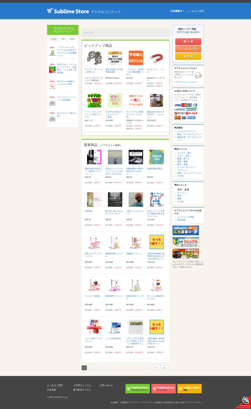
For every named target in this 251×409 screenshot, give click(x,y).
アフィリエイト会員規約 (152, 402)
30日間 (53, 39)
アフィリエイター (188, 49)
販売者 (189, 56)
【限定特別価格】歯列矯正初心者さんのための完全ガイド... (155, 256)
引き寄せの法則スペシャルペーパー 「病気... (114, 114)
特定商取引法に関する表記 (174, 402)
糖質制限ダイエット (114, 296)
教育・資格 (182, 164)
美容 (179, 196)
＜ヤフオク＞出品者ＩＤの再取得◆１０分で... (135, 72)
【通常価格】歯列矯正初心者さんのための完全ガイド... (155, 341)
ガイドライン (135, 402)
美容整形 (89, 211)
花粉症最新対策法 (154, 168)
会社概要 (114, 402)
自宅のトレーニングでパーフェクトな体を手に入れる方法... (114, 171)
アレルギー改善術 (92, 296)
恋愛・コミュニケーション (189, 173)
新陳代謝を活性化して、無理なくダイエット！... (93, 171)
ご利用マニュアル (82, 385)
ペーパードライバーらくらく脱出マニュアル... (93, 114)
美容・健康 (182, 161)
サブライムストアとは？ (186, 82)
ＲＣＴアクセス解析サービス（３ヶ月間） (135, 114)
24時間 (72, 39)
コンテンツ (182, 170)
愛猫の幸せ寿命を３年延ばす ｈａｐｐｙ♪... (155, 114)
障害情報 (181, 220)
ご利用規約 (123, 402)
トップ (87, 32)
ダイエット (182, 193)
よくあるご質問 (195, 11)
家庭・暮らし (183, 158)
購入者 (189, 41)
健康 (179, 198)
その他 (180, 176)
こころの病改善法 (113, 338)
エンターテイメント (186, 167)
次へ (165, 368)
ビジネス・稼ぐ (184, 153)
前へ (156, 368)
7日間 (63, 39)
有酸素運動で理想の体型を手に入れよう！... (135, 171)
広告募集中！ (177, 11)
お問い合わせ (106, 385)
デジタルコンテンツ (186, 131)
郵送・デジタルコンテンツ (189, 134)
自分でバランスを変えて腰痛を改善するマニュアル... (155, 213)
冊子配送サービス (82, 389)
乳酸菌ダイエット (134, 253)
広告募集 (51, 389)
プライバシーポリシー (195, 402)
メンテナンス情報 (185, 217)
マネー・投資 (183, 155)
